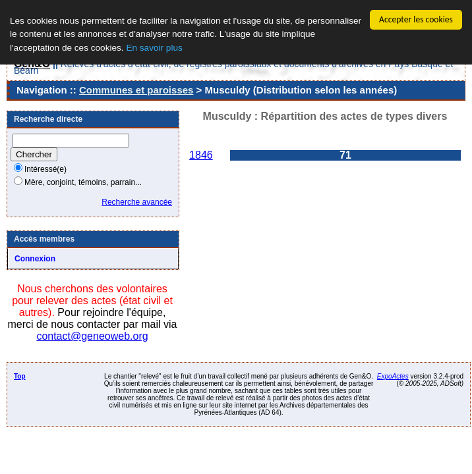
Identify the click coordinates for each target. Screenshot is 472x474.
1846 (201, 155)
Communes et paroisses (136, 89)
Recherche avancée (137, 202)
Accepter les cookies (416, 19)
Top (20, 376)
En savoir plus (154, 48)
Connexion (35, 258)
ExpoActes (393, 376)
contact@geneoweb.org (92, 336)
